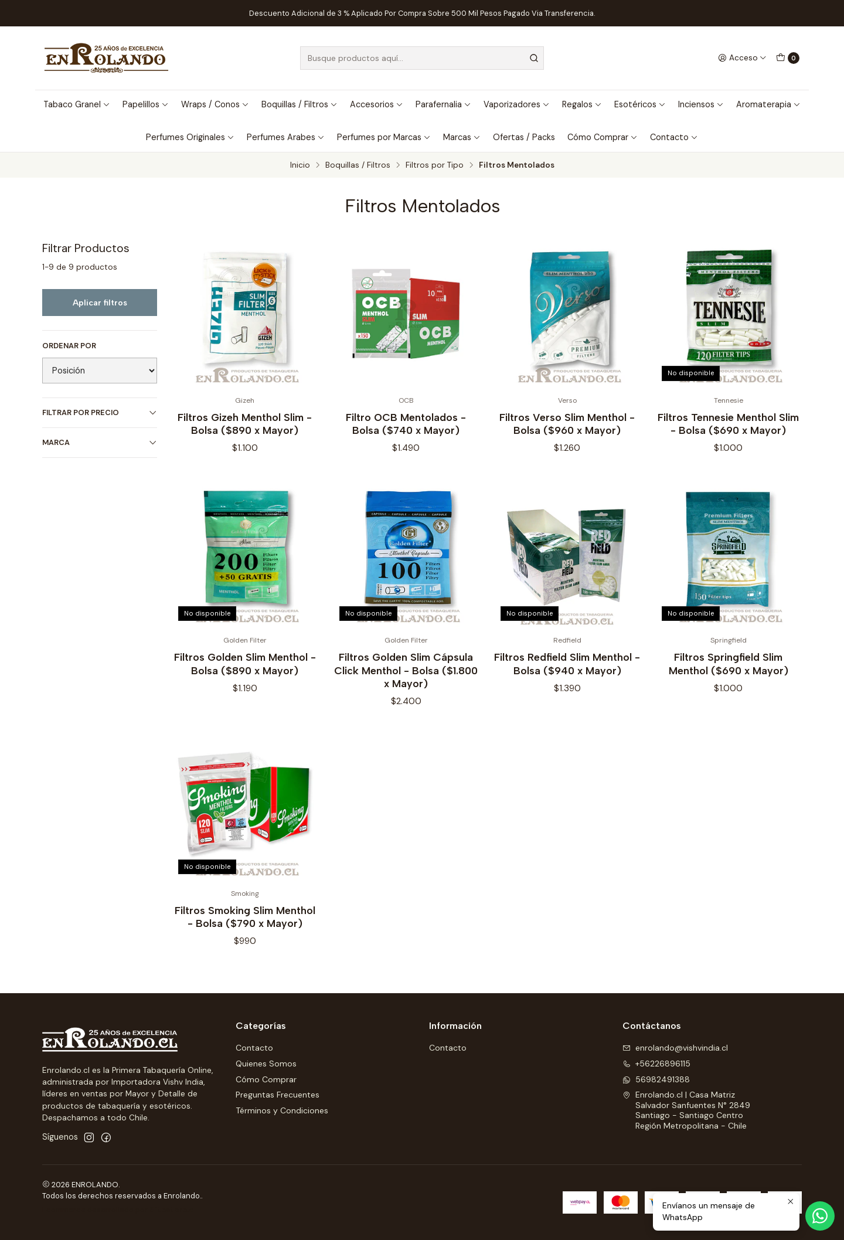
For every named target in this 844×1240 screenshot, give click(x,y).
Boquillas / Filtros (299, 104)
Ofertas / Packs (524, 137)
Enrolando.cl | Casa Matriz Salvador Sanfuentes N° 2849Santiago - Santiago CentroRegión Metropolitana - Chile (686, 1110)
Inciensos (701, 104)
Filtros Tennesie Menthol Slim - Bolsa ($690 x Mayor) (728, 423)
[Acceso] (742, 58)
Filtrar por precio (99, 412)
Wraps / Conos (215, 104)
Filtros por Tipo (435, 165)
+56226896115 (656, 1063)
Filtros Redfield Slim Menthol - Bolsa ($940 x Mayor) (567, 678)
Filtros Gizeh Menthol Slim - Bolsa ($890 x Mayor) (245, 423)
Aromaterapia (768, 104)
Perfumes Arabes (286, 137)
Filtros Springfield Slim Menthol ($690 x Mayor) (728, 678)
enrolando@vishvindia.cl (675, 1047)
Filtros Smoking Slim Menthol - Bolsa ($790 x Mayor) (245, 930)
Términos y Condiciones (282, 1110)
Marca (99, 442)
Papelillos (145, 104)
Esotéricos (640, 104)
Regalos (582, 104)
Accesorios (376, 104)
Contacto (674, 137)
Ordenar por (69, 346)
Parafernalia (443, 104)
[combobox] (422, 58)
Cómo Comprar (602, 137)
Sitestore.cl (172, 1210)
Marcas (462, 137)
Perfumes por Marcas (384, 137)
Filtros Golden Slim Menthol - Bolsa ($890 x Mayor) (245, 678)
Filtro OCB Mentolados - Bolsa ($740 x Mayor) (406, 423)
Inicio (300, 165)
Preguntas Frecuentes (277, 1094)
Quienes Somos (266, 1063)
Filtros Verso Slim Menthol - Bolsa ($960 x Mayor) (567, 423)
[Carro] (788, 58)
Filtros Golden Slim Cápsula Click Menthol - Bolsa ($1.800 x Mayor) (406, 684)
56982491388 (656, 1079)
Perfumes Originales (190, 137)
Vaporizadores (517, 104)
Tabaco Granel (76, 104)
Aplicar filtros (100, 302)
